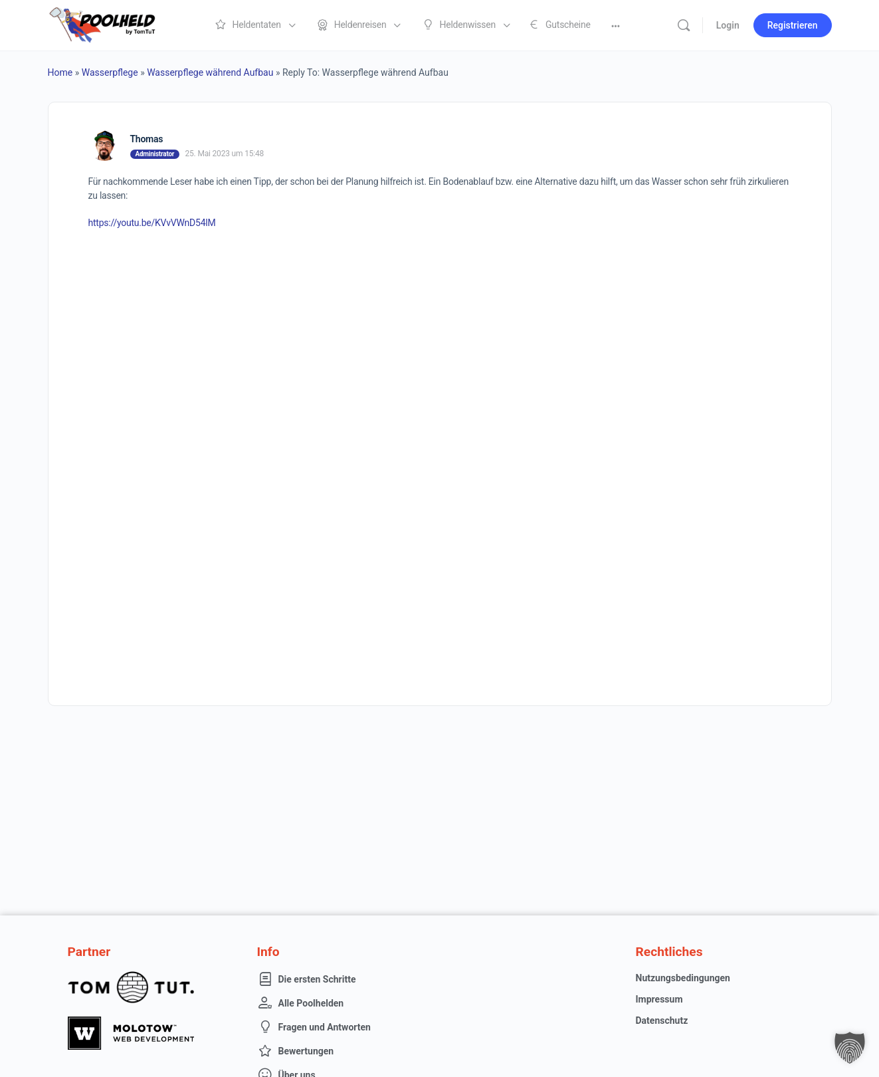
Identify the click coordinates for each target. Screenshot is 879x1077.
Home (60, 72)
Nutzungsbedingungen (683, 978)
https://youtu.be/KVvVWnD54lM (152, 222)
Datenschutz (662, 1020)
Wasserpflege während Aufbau (210, 72)
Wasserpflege (110, 72)
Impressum (659, 999)
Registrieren (792, 25)
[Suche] (683, 25)
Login (727, 25)
